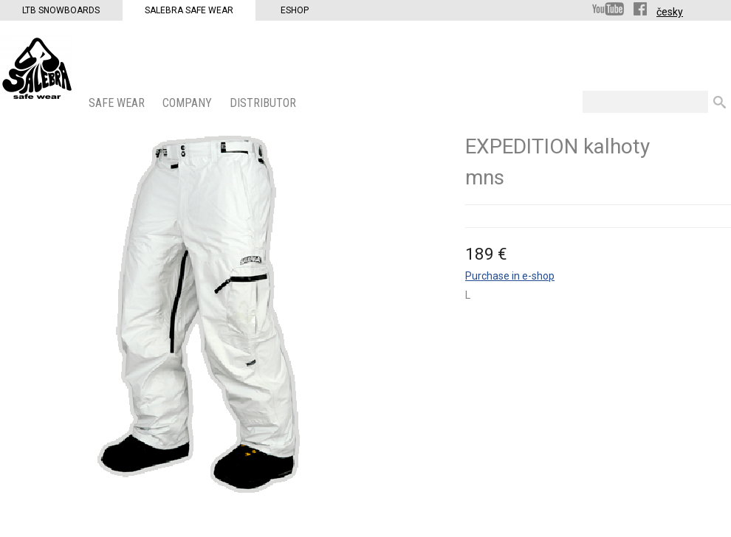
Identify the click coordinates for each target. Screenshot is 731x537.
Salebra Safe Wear (189, 10)
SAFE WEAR (118, 103)
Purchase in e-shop (510, 276)
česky (669, 12)
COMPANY (188, 103)
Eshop (295, 10)
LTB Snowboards (61, 10)
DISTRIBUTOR (264, 103)
